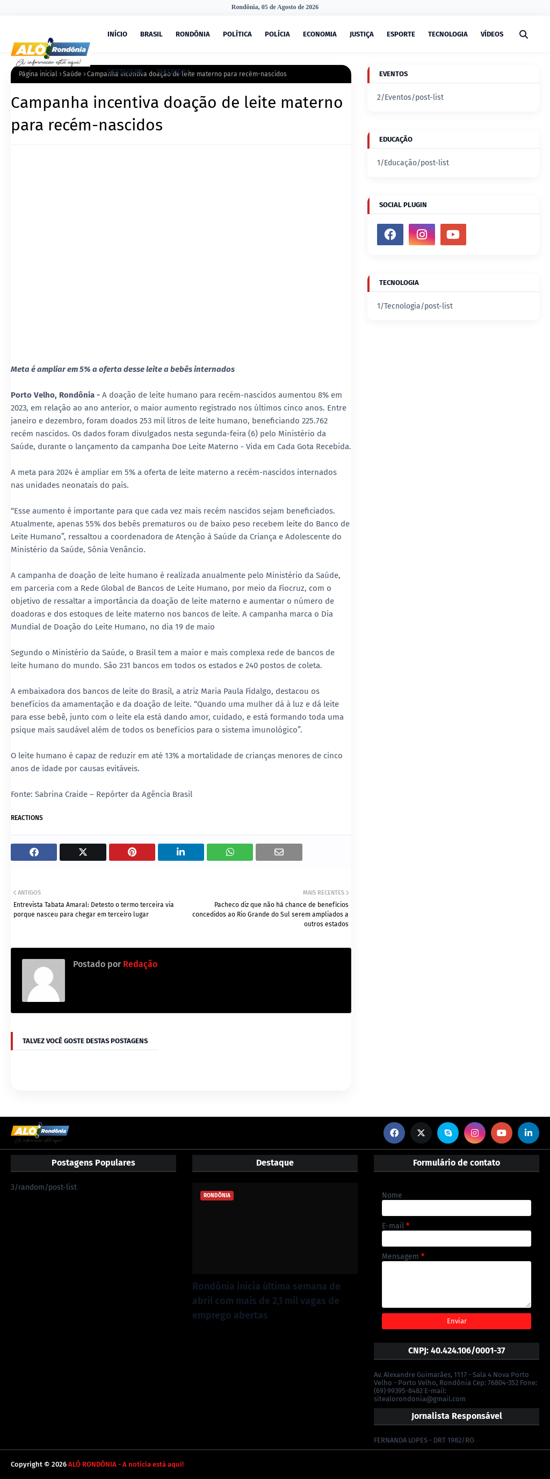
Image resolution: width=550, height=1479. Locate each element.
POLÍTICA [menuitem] (237, 34)
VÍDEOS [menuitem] (492, 34)
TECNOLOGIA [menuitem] (448, 34)
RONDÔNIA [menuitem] (193, 34)
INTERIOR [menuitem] (171, 72)
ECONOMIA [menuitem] (320, 34)
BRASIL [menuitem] (151, 34)
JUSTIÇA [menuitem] (362, 34)
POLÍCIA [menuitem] (277, 34)
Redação (139, 964)
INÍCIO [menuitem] (117, 34)
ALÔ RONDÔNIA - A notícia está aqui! (126, 1464)
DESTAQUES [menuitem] (125, 72)
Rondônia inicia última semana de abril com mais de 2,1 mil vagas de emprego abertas (266, 1300)
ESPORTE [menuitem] (401, 34)
